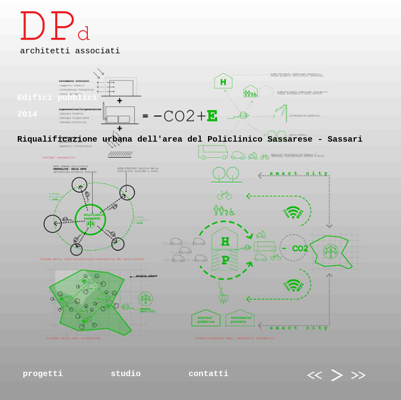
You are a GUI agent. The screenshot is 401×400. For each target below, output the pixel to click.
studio (126, 374)
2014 (27, 114)
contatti (209, 374)
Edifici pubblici (57, 98)
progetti (43, 374)
